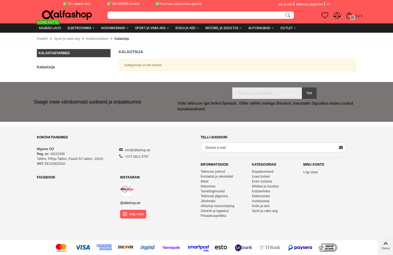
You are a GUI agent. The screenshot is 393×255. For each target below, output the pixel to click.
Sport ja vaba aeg (150, 28)
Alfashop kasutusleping (217, 206)
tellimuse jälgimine (309, 4)
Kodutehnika (261, 191)
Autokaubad (259, 28)
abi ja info (285, 4)
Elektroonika (79, 28)
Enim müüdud (262, 181)
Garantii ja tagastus (215, 211)
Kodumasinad (113, 28)
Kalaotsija (46, 67)
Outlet (286, 28)
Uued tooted (261, 176)
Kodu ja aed (185, 28)
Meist (205, 181)
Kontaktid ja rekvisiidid (217, 176)
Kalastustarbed (54, 53)
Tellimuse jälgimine (214, 196)
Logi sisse (310, 172)
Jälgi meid (133, 214)
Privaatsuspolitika (213, 216)
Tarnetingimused (213, 191)
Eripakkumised (262, 172)
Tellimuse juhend (213, 172)
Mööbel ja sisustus (222, 28)
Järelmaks (208, 201)
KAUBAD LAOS (49, 26)
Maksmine (208, 186)
